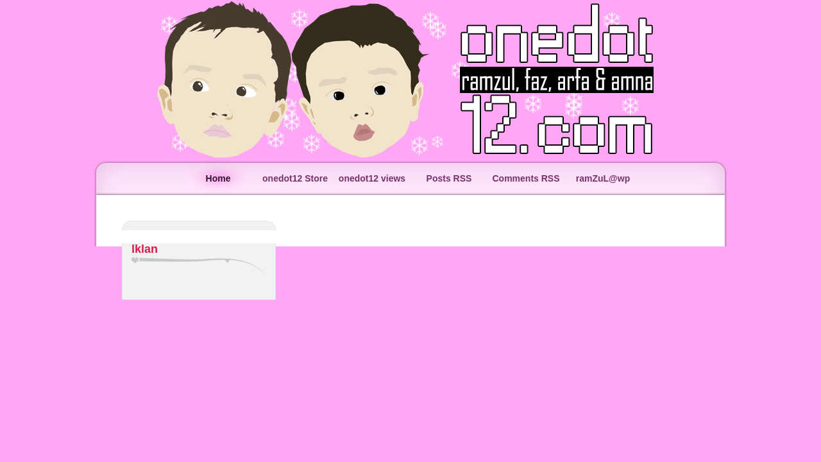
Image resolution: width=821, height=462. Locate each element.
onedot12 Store (295, 178)
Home (218, 178)
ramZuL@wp (603, 178)
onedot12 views (372, 178)
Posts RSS (449, 178)
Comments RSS (525, 178)
